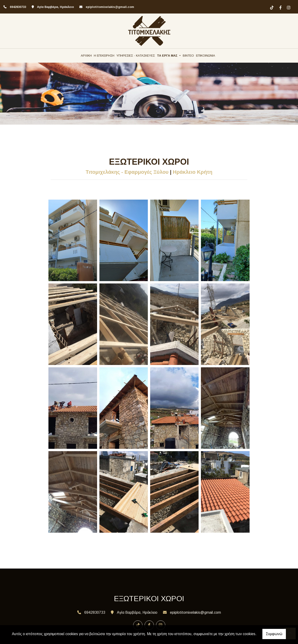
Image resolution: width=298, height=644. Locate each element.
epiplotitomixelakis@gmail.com (110, 7)
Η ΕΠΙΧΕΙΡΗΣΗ (104, 55)
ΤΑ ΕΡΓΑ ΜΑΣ (168, 55)
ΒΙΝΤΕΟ (188, 55)
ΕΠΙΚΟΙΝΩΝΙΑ (205, 55)
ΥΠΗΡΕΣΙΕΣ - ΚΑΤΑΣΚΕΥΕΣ (135, 55)
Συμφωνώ (274, 634)
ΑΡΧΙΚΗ (86, 55)
